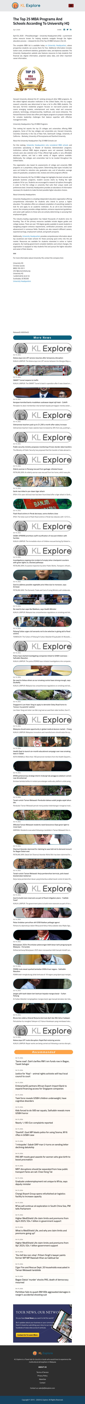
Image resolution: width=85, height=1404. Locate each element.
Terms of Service (42, 1372)
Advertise (42, 1379)
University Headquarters (31, 236)
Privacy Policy (42, 1375)
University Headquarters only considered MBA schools (47, 145)
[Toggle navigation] (71, 5)
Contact (42, 1382)
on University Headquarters (55, 45)
